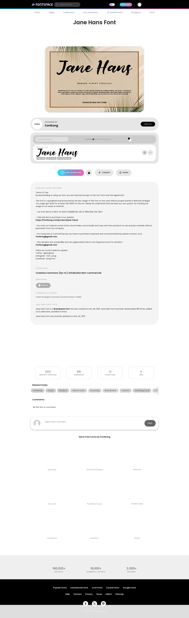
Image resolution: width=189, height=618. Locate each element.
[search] (67, 4)
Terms (99, 594)
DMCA (109, 594)
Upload (125, 5)
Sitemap (119, 594)
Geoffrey (52, 469)
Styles (52, 12)
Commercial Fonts (79, 587)
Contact (148, 124)
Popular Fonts (60, 587)
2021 (48, 372)
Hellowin (137, 469)
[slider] (93, 139)
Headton (94, 538)
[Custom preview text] (51, 139)
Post (150, 423)
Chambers (52, 538)
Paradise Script (94, 504)
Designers (136, 12)
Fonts (37, 12)
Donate (43, 285)
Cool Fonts (97, 587)
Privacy (88, 594)
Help (67, 594)
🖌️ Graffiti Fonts (115, 12)
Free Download (71, 172)
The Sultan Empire (94, 469)
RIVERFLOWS (137, 504)
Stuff (152, 12)
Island (137, 538)
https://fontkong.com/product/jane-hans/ (57, 220)
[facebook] (85, 603)
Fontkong (51, 125)
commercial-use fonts (96, 572)
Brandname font (62, 309)
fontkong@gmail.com (46, 236)
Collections (68, 12)
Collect (104, 172)
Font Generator (90, 12)
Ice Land (52, 504)
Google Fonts (129, 587)
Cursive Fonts (112, 587)
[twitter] (94, 603)
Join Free (151, 5)
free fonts (59, 572)
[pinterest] (103, 603)
